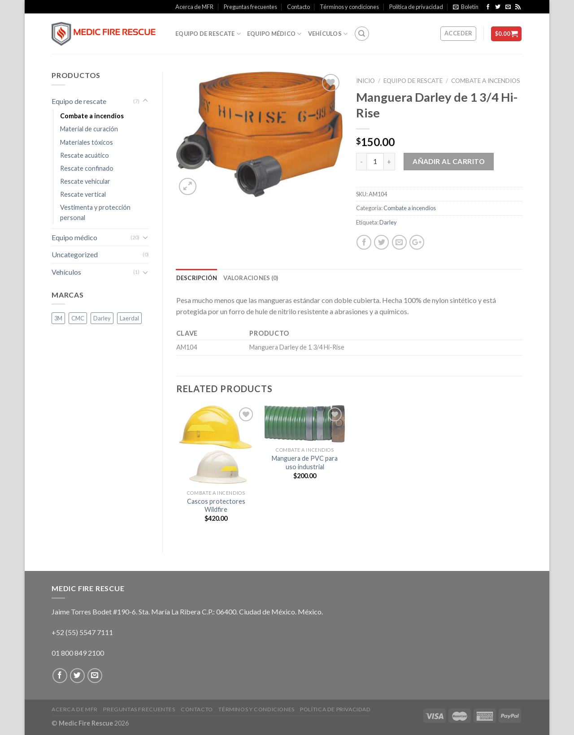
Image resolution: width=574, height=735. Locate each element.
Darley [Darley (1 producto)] (102, 318)
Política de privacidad (416, 6)
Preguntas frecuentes (250, 6)
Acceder (458, 33)
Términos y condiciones (349, 6)
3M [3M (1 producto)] (58, 318)
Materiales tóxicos (86, 142)
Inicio (365, 80)
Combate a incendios (485, 80)
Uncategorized (75, 254)
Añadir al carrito (449, 161)
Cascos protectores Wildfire (216, 505)
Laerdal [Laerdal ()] (129, 318)
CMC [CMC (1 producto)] (77, 318)
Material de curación (89, 129)
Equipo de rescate (208, 34)
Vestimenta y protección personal (95, 212)
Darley (388, 222)
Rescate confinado (86, 168)
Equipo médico (274, 34)
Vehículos (328, 34)
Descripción (196, 277)
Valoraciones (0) (250, 277)
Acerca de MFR (194, 6)
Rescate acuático (84, 155)
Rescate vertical (83, 194)
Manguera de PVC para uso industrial (305, 462)
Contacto (298, 6)
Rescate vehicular (85, 181)
